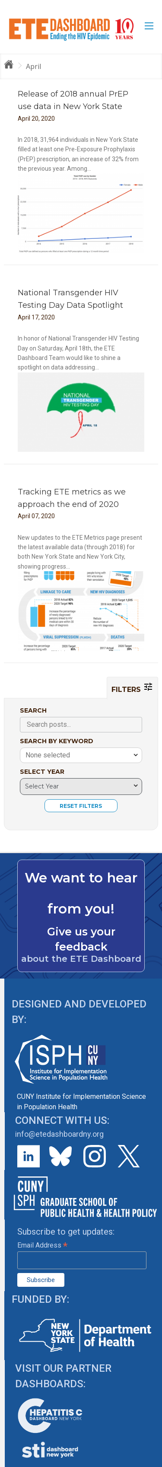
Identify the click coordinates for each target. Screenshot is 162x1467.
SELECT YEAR (42, 772)
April (33, 66)
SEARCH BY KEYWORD (56, 741)
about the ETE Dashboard (81, 959)
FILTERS (132, 688)
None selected (47, 755)
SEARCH (33, 710)
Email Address (42, 1245)
